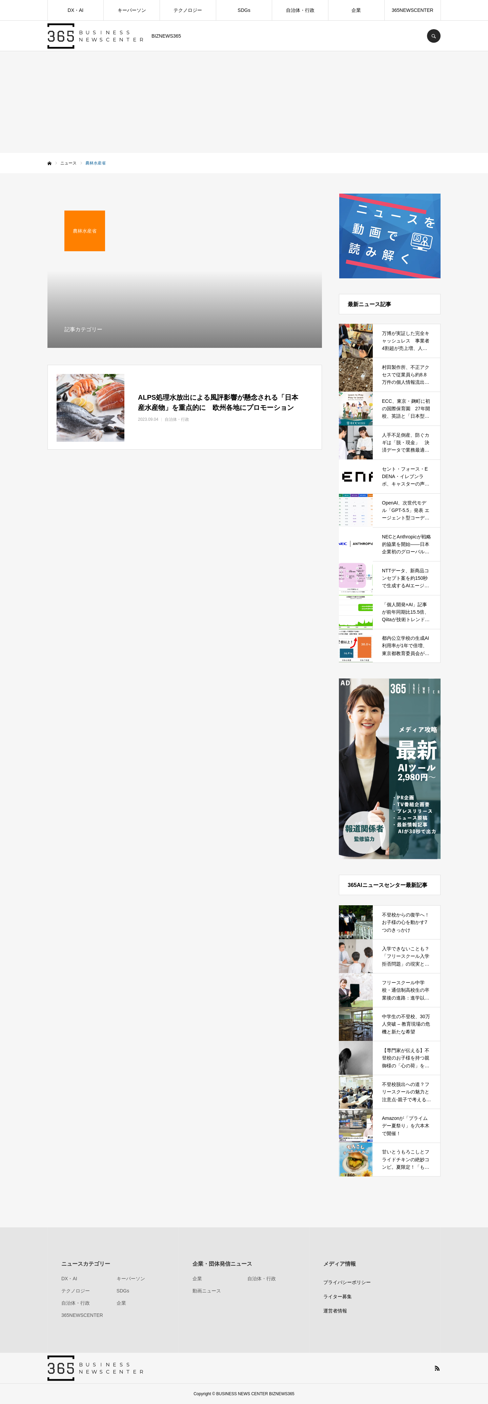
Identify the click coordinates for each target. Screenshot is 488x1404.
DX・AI (76, 10)
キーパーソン (132, 10)
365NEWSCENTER (412, 10)
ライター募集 (337, 1296)
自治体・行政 (300, 10)
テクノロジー (188, 10)
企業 (356, 10)
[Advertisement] (244, 102)
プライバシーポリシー (347, 1282)
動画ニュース (206, 1290)
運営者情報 (335, 1310)
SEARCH (434, 36)
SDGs (244, 10)
